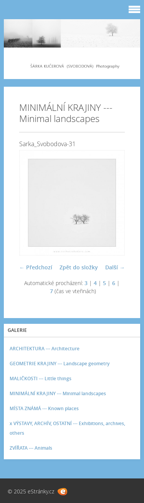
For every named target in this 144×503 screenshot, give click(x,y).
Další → (115, 267)
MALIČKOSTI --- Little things (40, 378)
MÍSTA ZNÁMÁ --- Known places (44, 408)
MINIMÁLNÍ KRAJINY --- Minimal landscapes (58, 393)
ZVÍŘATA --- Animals (31, 448)
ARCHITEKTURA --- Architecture (44, 348)
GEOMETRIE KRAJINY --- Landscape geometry (59, 363)
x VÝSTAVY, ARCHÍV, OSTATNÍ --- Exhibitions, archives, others (67, 428)
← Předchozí (35, 267)
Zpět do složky (79, 267)
